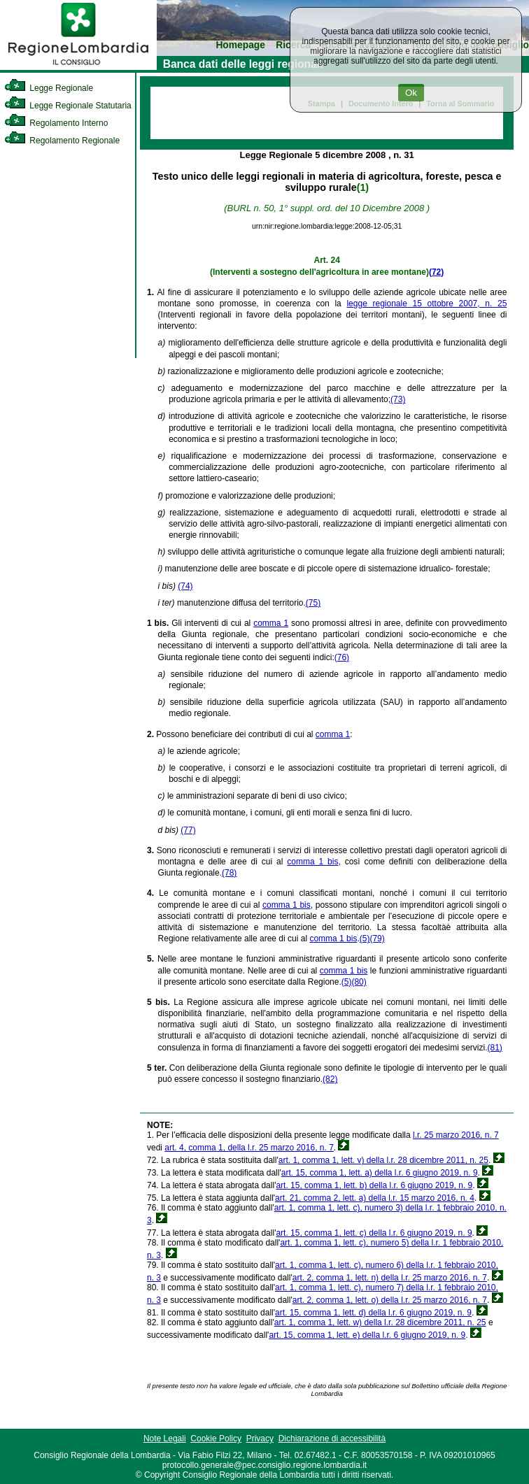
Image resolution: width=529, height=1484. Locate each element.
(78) (229, 873)
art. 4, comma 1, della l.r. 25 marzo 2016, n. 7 (248, 1148)
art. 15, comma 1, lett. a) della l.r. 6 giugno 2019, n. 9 (379, 1173)
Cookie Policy (215, 1438)
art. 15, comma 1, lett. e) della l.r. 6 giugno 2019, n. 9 (367, 1335)
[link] (78, 67)
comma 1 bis (312, 861)
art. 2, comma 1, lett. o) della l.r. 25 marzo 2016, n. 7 (389, 1300)
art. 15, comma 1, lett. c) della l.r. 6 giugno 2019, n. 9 (374, 1233)
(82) (330, 1079)
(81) (495, 1048)
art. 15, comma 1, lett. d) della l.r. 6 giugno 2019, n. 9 (373, 1313)
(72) (436, 272)
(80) (358, 982)
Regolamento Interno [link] (56, 123)
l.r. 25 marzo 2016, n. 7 (456, 1135)
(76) (341, 657)
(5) (365, 938)
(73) (397, 399)
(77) (188, 830)
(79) (376, 938)
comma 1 (270, 623)
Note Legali (164, 1438)
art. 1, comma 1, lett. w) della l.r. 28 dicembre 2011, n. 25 (380, 1322)
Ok (411, 92)
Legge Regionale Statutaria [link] (68, 105)
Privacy (260, 1438)
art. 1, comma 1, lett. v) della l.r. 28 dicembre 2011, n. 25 (383, 1160)
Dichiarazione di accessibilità (332, 1438)
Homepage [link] (240, 45)
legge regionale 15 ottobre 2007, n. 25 (426, 303)
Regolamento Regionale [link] (62, 140)
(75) (313, 603)
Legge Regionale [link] (48, 88)
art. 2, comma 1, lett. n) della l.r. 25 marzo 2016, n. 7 (389, 1278)
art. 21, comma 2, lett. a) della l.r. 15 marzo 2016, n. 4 (374, 1198)
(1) (363, 187)
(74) (185, 586)
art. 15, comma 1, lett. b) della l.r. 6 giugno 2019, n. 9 (374, 1185)
